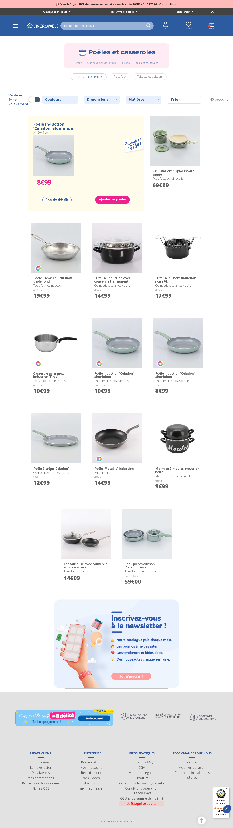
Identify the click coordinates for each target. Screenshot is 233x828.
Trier (184, 99)
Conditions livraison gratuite (141, 783)
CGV (142, 767)
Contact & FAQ (141, 762)
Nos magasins (91, 767)
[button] (227, 809)
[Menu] (227, 789)
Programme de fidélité (123, 11)
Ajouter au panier (112, 199)
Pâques (192, 762)
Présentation (91, 762)
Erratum (141, 778)
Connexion (41, 762)
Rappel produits (141, 803)
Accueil (79, 63)
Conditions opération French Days (142, 790)
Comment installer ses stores (192, 775)
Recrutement (184, 11)
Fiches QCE (40, 788)
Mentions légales (142, 772)
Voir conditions (168, 4)
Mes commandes (40, 778)
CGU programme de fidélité (141, 798)
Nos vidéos (91, 778)
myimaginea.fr (91, 788)
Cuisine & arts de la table (101, 63)
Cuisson (125, 63)
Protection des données (40, 783)
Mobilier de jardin (192, 767)
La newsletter (41, 767)
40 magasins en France (56, 11)
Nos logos (91, 783)
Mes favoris (41, 772)
